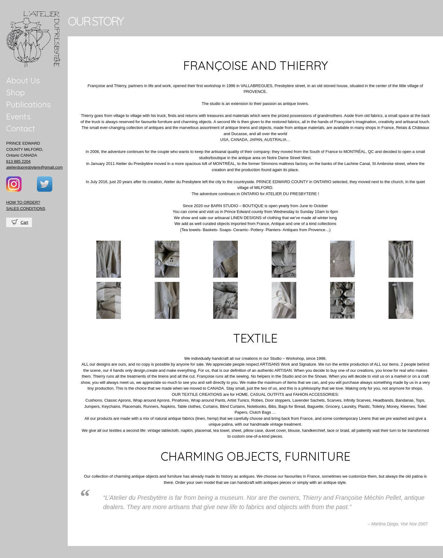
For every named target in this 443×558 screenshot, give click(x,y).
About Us (23, 80)
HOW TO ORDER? (23, 202)
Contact (20, 128)
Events (18, 116)
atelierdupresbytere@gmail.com (34, 167)
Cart (24, 222)
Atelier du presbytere (33, 39)
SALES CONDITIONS (25, 208)
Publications (28, 104)
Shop (15, 92)
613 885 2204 (18, 161)
